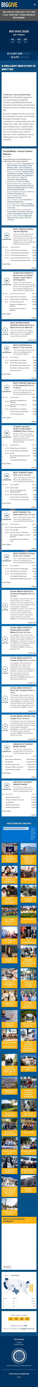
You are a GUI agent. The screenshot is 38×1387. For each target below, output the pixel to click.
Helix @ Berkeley (27, 175)
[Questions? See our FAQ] (25, 1325)
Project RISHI (26, 163)
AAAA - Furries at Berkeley (23, 167)
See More (7, 1267)
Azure (19, 216)
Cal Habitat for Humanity (15, 173)
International (15, 1275)
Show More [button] (6, 264)
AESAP (27, 181)
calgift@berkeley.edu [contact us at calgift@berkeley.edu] (27, 1329)
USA (6, 1275)
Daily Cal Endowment (27, 169)
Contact (19, 1342)
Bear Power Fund (13, 169)
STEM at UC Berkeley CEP (16, 193)
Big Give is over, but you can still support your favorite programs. (19, 15)
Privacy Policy (19, 1344)
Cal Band (30, 203)
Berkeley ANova (28, 171)
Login (19, 1377)
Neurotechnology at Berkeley (17, 185)
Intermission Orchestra (14, 197)
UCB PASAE (22, 165)
